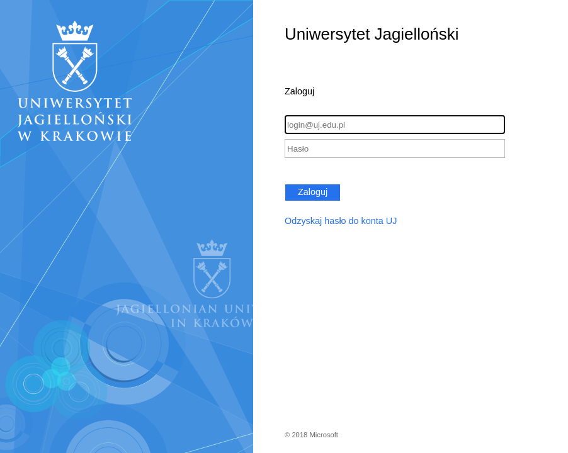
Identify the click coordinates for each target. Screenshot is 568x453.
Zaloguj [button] (312, 192)
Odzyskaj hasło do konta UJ (341, 221)
